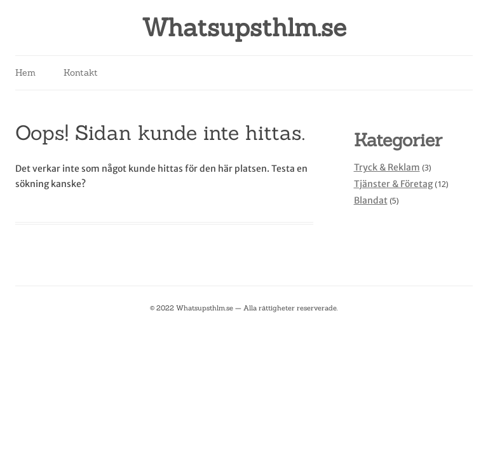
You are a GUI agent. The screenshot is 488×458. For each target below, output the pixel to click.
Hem (25, 72)
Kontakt (81, 72)
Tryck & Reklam (387, 167)
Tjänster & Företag (393, 184)
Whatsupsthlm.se (244, 27)
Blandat (371, 200)
